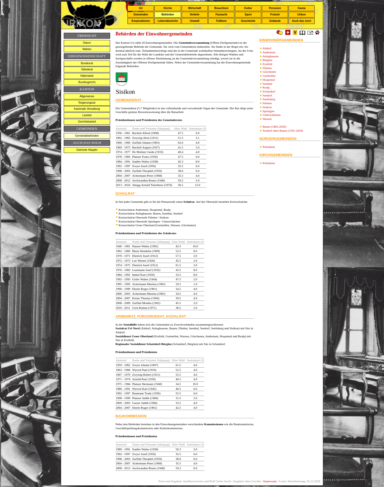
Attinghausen (270, 56)
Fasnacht (221, 14)
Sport (248, 14)
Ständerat (87, 69)
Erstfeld (267, 64)
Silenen (267, 103)
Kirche (167, 8)
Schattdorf (269, 91)
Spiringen (268, 111)
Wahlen (86, 49)
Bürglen (267, 60)
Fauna (301, 8)
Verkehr (194, 14)
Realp (266, 87)
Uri (141, 8)
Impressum (270, 481)
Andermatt (268, 52)
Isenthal (267, 83)
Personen (275, 8)
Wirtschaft (194, 8)
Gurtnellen (269, 75)
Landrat (86, 115)
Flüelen (267, 68)
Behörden (168, 14)
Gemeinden (141, 14)
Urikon (301, 14)
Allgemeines (87, 96)
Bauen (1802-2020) (274, 126)
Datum (87, 42)
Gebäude (275, 20)
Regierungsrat (87, 102)
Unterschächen (272, 114)
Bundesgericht (86, 82)
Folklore (221, 20)
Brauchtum (221, 8)
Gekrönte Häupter (87, 149)
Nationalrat (87, 75)
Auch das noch (301, 20)
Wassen (267, 118)
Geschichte (248, 20)
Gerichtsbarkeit (87, 121)
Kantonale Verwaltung (87, 108)
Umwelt (194, 20)
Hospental (269, 79)
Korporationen (140, 20)
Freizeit (274, 14)
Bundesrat (87, 63)
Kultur (248, 8)
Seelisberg (269, 99)
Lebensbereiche (168, 20)
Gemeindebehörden (87, 135)
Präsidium (269, 146)
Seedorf (267, 95)
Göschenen (269, 71)
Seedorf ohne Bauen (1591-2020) (283, 130)
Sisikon (267, 107)
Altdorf (266, 48)
